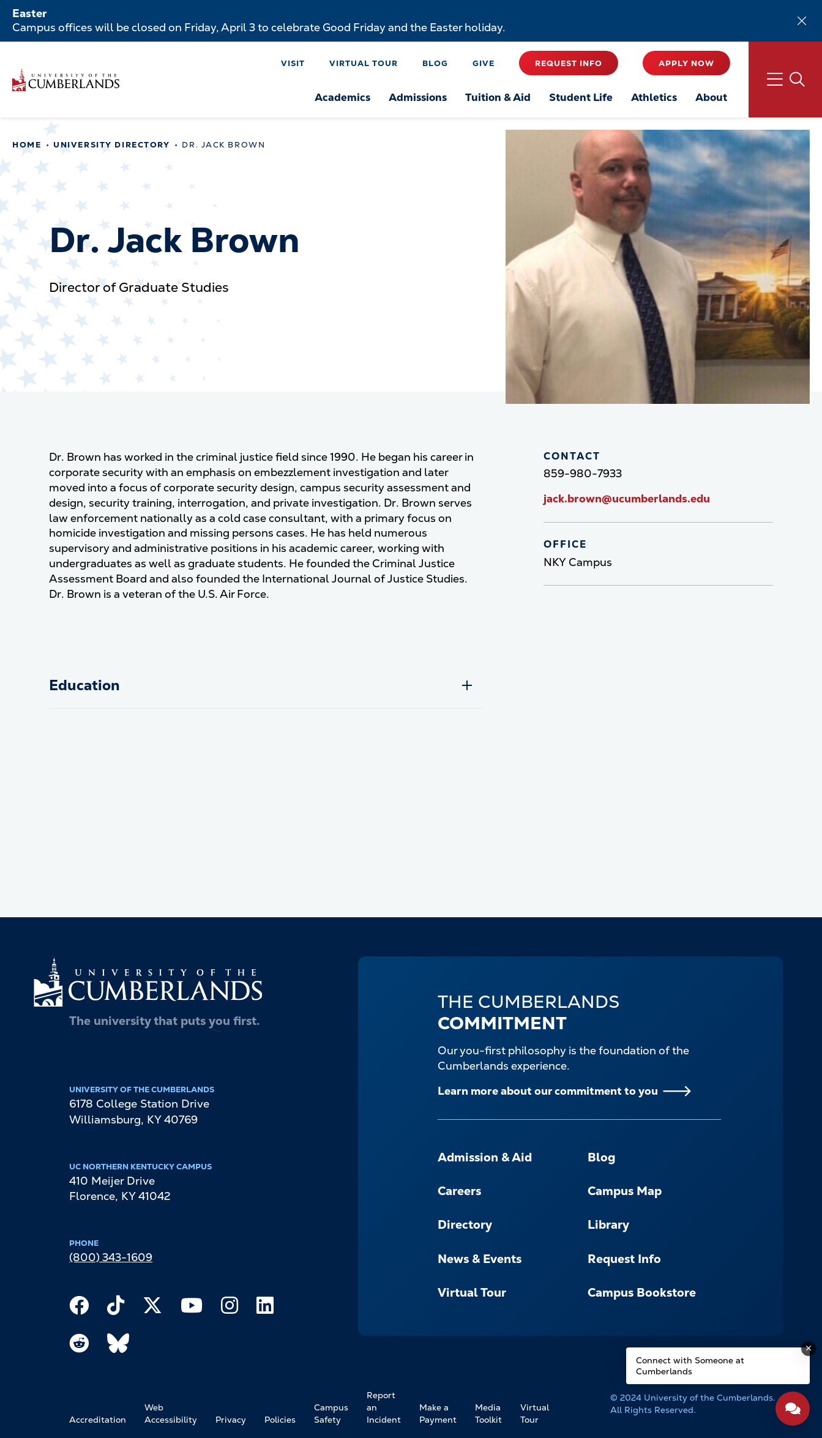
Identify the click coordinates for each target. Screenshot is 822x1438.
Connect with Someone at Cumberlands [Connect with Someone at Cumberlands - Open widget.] (690, 1366)
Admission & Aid (485, 1157)
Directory (465, 1224)
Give (484, 63)
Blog (435, 63)
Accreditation (97, 1419)
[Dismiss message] (808, 1348)
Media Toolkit (488, 1413)
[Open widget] (792, 1408)
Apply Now (686, 63)
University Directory (111, 145)
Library (608, 1224)
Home (26, 145)
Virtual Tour (363, 63)
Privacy (230, 1419)
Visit (293, 63)
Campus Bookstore (642, 1292)
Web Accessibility (170, 1413)
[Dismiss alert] (802, 21)
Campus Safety (331, 1413)
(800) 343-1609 (110, 1257)
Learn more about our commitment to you (548, 1091)
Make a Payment (438, 1413)
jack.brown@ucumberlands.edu (627, 498)
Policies (280, 1419)
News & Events (479, 1259)
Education (84, 685)
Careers (459, 1191)
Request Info (568, 63)
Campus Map (625, 1191)
